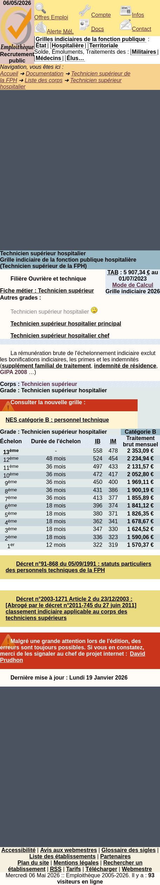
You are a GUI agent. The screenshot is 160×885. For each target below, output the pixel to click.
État (41, 45)
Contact (135, 29)
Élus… (75, 58)
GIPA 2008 (13, 372)
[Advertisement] (80, 170)
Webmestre (137, 869)
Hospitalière (68, 45)
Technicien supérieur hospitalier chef (60, 336)
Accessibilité (18, 850)
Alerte (54, 31)
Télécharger (101, 869)
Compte (95, 15)
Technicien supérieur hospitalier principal (66, 324)
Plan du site (33, 863)
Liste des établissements (62, 856)
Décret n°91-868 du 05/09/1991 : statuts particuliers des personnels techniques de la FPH (78, 567)
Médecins (48, 58)
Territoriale (103, 45)
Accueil (9, 74)
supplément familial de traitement (46, 366)
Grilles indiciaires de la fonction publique (90, 39)
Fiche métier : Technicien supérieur (47, 291)
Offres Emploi (51, 14)
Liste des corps (44, 80)
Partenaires (115, 856)
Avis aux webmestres (68, 850)
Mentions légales (76, 863)
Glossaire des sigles (129, 850)
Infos (131, 15)
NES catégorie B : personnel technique (57, 420)
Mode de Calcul (132, 285)
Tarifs (73, 869)
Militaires (144, 52)
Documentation (44, 74)
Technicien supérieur (49, 384)
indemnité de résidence (125, 366)
